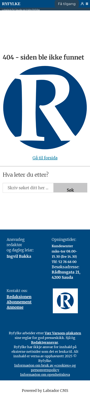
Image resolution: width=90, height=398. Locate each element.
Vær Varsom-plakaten (63, 333)
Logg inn (82, 3)
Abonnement (19, 302)
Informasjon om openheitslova (45, 375)
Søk (70, 190)
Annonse (15, 307)
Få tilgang (67, 4)
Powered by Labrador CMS (45, 390)
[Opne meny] (87, 3)
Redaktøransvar (44, 342)
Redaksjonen (19, 296)
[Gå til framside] (11, 3)
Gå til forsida (45, 157)
